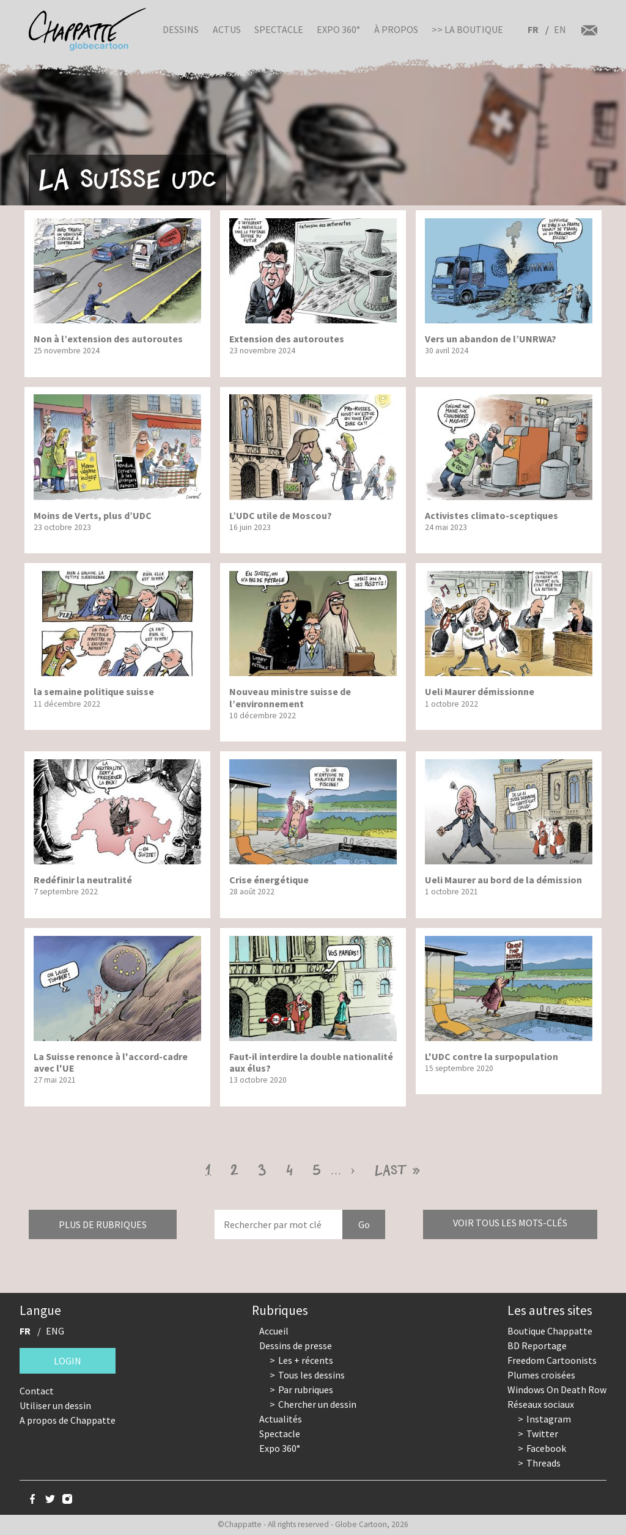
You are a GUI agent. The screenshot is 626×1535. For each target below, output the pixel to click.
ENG (55, 1331)
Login (67, 1361)
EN (560, 29)
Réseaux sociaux (540, 1404)
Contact (37, 1391)
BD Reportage (537, 1345)
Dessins (181, 29)
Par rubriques (305, 1389)
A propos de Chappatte (68, 1420)
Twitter (542, 1433)
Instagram (548, 1419)
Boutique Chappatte (549, 1331)
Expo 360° (338, 29)
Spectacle (278, 29)
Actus (227, 29)
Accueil (274, 1331)
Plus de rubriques (103, 1224)
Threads (543, 1463)
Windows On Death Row (556, 1389)
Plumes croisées (541, 1375)
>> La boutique (467, 29)
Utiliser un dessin (55, 1405)
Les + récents (305, 1360)
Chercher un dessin (317, 1404)
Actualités (280, 1419)
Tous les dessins (311, 1375)
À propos (396, 29)
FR (533, 29)
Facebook (546, 1448)
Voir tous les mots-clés (510, 1223)
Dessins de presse (295, 1345)
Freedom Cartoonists (552, 1360)
